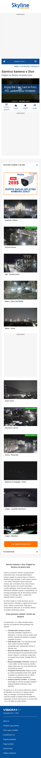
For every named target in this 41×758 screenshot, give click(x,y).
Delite (35, 106)
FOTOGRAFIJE (20, 552)
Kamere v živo (20, 61)
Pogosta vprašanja (9, 739)
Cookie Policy (8, 748)
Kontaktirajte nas (9, 735)
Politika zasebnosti (9, 753)
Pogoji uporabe (8, 744)
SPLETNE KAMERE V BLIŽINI (20, 165)
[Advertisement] (20, 36)
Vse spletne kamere (20, 544)
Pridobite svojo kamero (11, 725)
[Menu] (35, 61)
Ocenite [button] (25, 106)
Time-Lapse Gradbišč (10, 730)
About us (6, 721)
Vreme (16, 106)
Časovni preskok (6, 106)
